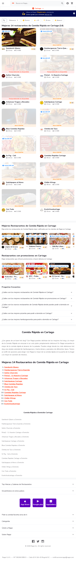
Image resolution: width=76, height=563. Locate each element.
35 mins (46, 20)
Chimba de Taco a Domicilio (11, 450)
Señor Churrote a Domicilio (11, 428)
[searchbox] (37, 3)
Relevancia (14, 20)
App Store (25, 503)
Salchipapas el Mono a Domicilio (13, 462)
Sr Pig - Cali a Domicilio (10, 454)
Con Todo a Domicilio (9, 471)
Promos (26, 20)
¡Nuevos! (58, 20)
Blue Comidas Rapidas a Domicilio (13, 445)
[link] (19, 39)
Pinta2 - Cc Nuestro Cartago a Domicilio (15, 432)
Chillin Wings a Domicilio (10, 467)
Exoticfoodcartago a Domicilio (12, 475)
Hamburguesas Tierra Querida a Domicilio (16, 424)
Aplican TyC (48, 14)
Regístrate (41, 12)
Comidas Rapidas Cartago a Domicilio (14, 458)
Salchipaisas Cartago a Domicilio (13, 441)
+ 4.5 (36, 20)
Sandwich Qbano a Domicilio (11, 420)
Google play (38, 503)
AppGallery (51, 503)
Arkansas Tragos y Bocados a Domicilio (15, 437)
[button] (38, 8)
